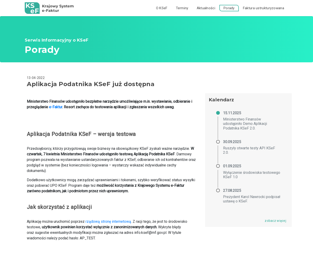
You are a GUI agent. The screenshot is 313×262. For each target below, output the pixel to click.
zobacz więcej (275, 221)
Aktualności (206, 8)
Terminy (182, 8)
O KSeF (162, 8)
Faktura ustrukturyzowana (263, 8)
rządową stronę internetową (108, 221)
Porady (229, 8)
